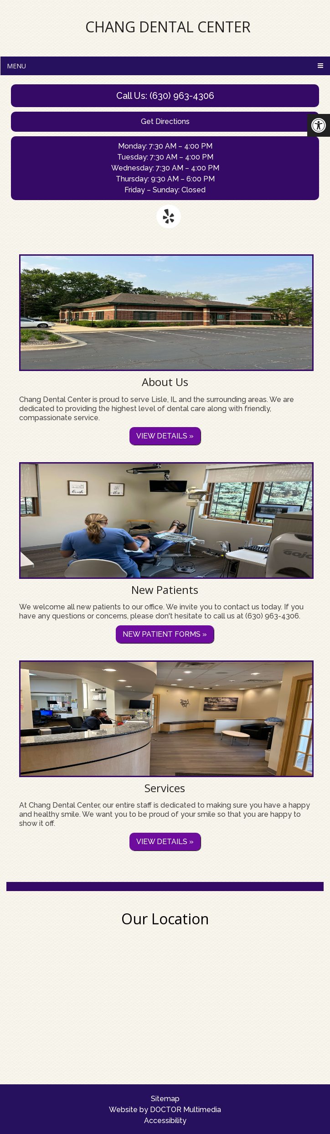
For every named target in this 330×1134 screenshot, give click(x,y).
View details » (165, 436)
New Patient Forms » (165, 634)
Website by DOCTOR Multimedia (165, 1109)
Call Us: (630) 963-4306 (165, 95)
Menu (16, 66)
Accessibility (165, 1120)
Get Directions (165, 121)
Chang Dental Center (168, 26)
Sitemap (165, 1098)
